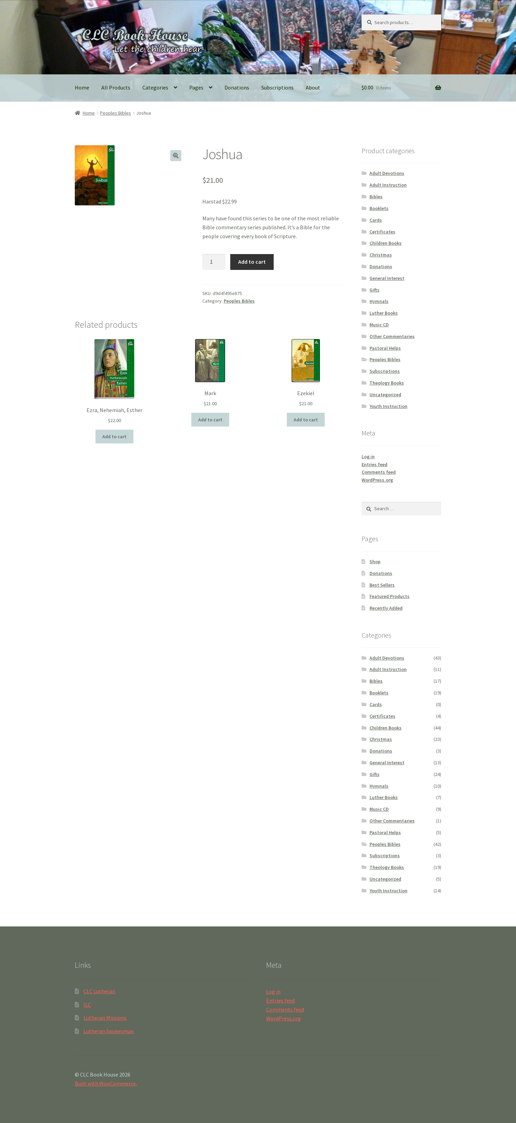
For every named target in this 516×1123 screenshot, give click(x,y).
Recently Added (386, 608)
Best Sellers (382, 585)
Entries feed (374, 464)
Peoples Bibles (115, 113)
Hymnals (379, 301)
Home (82, 87)
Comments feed (379, 472)
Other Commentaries (392, 336)
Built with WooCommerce (105, 1083)
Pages (196, 87)
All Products (115, 87)
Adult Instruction (388, 185)
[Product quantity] (214, 262)
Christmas (381, 255)
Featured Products (389, 596)
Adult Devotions (387, 173)
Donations (236, 87)
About (313, 87)
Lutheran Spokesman (108, 1031)
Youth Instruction (388, 406)
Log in (368, 456)
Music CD (379, 325)
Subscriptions (277, 87)
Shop (375, 561)
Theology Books (387, 383)
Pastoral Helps (385, 348)
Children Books (386, 243)
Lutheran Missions (105, 1017)
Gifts (375, 290)
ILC (87, 1004)
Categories (155, 87)
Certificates (382, 232)
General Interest (387, 278)
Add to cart (252, 261)
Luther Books (384, 313)
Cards (376, 220)
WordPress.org (377, 480)
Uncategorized (385, 394)
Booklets (379, 208)
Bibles (376, 196)
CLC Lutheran (99, 991)
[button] (175, 155)
